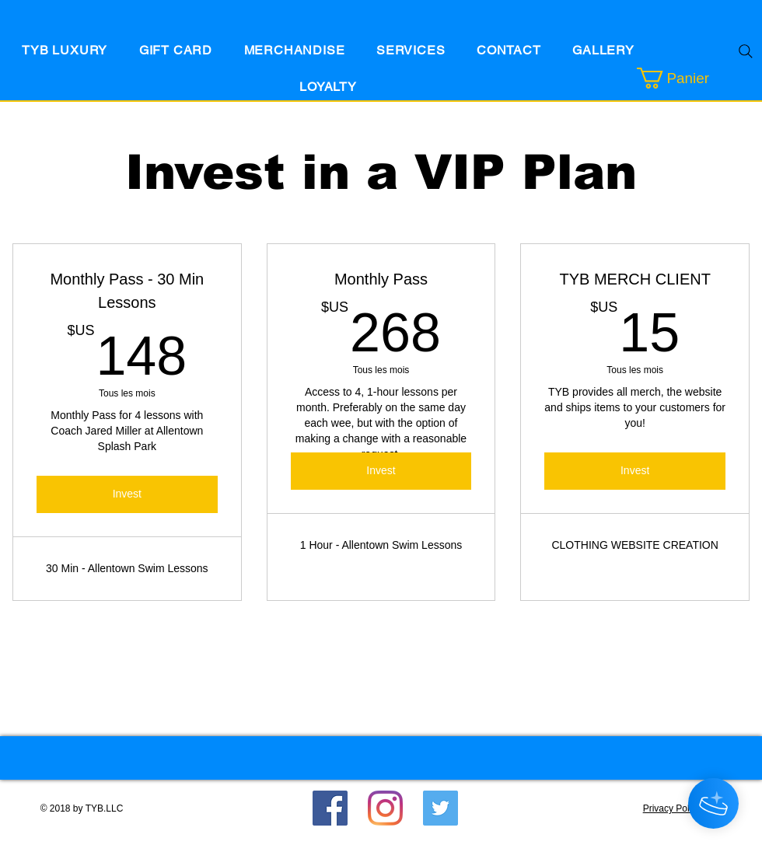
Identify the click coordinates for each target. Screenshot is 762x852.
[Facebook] (330, 808)
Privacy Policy (672, 808)
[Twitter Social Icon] (440, 808)
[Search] (745, 51)
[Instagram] (385, 808)
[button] (693, 78)
